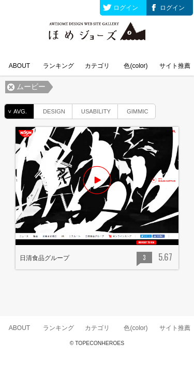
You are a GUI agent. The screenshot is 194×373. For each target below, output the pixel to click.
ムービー (31, 87)
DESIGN (49, 109)
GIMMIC (133, 109)
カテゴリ (97, 65)
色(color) (135, 65)
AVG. (16, 111)
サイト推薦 (174, 65)
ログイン (125, 7)
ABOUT (19, 65)
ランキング (58, 65)
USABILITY (91, 109)
